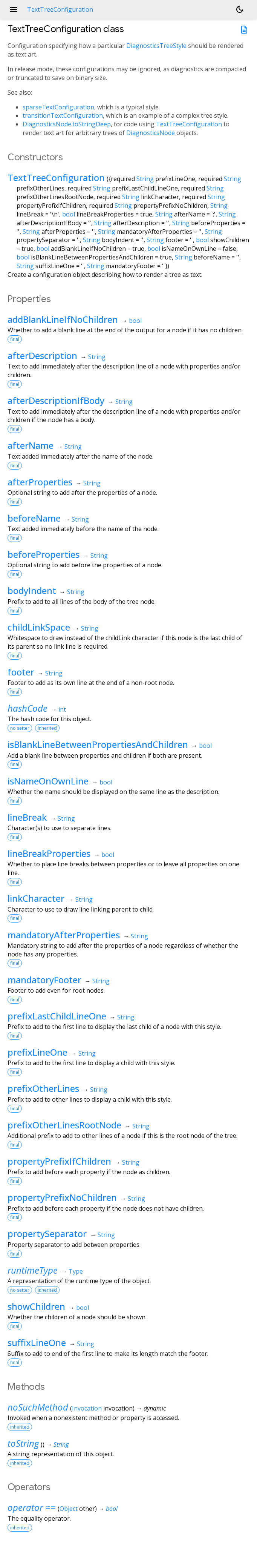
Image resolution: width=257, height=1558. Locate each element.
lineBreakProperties (49, 853)
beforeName (34, 518)
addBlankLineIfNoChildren (63, 319)
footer (21, 672)
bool (68, 214)
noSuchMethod (38, 1407)
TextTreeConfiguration (189, 124)
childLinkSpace (39, 627)
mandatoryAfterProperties (64, 935)
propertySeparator (47, 1233)
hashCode (27, 708)
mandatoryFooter (44, 979)
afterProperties (40, 482)
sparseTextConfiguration (58, 107)
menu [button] (13, 9)
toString (23, 1443)
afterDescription (42, 355)
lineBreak (27, 817)
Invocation (87, 1408)
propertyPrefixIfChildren (59, 1161)
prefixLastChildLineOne (57, 1016)
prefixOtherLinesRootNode (64, 1125)
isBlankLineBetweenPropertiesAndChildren (98, 744)
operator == (32, 1507)
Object (69, 1508)
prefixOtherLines (43, 1088)
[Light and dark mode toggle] (240, 9)
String (145, 179)
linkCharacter (36, 898)
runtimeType (33, 1270)
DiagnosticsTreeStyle (156, 45)
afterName (31, 445)
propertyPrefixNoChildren (62, 1197)
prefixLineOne (37, 1052)
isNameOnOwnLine (48, 781)
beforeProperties (44, 554)
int (62, 709)
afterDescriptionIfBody (56, 400)
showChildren (36, 1306)
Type (76, 1271)
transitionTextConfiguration (63, 115)
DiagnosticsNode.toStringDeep (67, 124)
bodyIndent (32, 590)
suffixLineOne (37, 1342)
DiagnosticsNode (150, 133)
